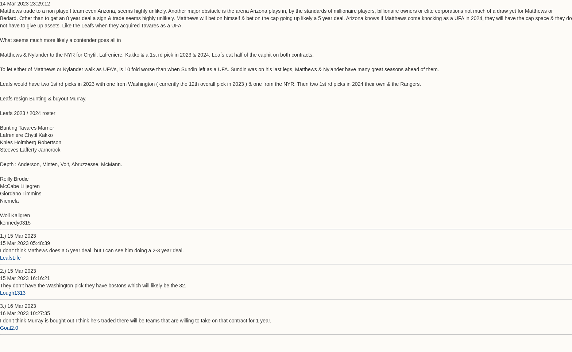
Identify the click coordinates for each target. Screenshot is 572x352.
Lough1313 (13, 293)
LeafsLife (10, 258)
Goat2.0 (9, 328)
